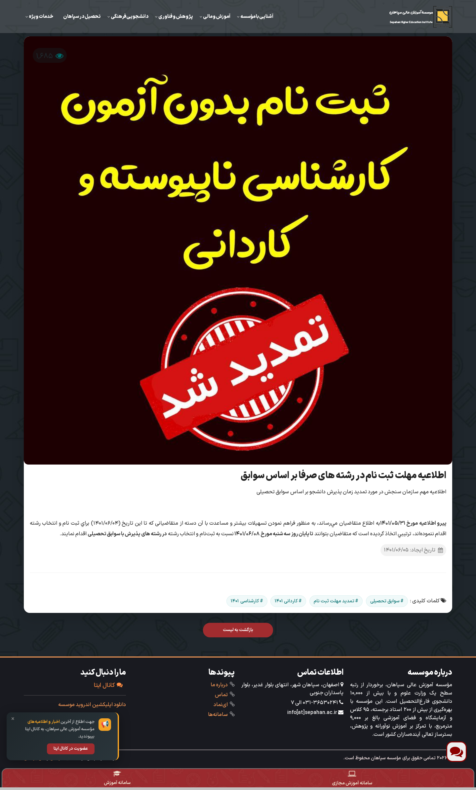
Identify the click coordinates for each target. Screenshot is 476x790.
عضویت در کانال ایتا (71, 748)
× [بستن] (13, 719)
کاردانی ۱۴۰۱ (286, 601)
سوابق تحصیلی (385, 601)
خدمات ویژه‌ (41, 16)
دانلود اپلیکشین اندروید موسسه (92, 705)
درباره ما (219, 685)
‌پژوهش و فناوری (175, 16)
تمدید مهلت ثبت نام (334, 601)
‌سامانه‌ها (218, 715)
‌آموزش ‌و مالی (216, 16)
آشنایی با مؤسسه (256, 16)
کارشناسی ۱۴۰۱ (245, 601)
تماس (221, 695)
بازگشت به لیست (238, 629)
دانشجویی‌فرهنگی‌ (129, 16)
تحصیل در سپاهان (82, 16)
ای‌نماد (221, 705)
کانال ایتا (108, 685)
